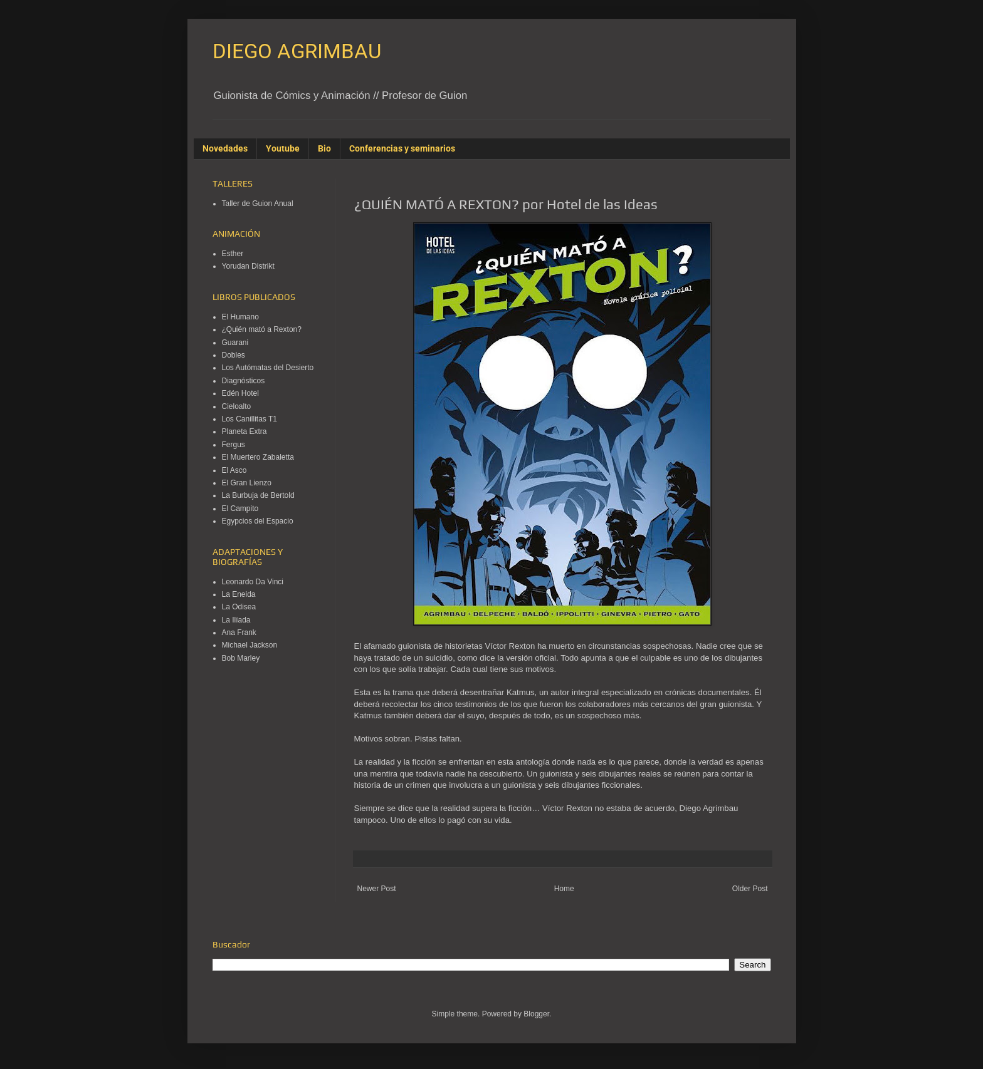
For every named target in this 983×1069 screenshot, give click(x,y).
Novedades (225, 148)
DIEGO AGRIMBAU (297, 51)
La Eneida (239, 594)
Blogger (536, 1014)
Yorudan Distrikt (248, 266)
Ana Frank (239, 632)
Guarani (235, 342)
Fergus (233, 444)
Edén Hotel (240, 393)
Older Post (750, 888)
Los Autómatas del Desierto (268, 367)
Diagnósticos (243, 380)
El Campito (240, 508)
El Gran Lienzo (246, 482)
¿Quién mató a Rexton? (262, 329)
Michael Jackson (250, 645)
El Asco (234, 470)
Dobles (233, 355)
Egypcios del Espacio (257, 521)
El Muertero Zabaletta (258, 457)
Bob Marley (241, 658)
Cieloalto (236, 406)
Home (564, 888)
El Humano (240, 316)
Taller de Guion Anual (257, 203)
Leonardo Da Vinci (253, 581)
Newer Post (376, 888)
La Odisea (239, 606)
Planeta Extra (244, 431)
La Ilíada (236, 620)
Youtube (283, 148)
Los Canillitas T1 (250, 419)
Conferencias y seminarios (402, 148)
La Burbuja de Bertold (258, 495)
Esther (233, 253)
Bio (324, 148)
